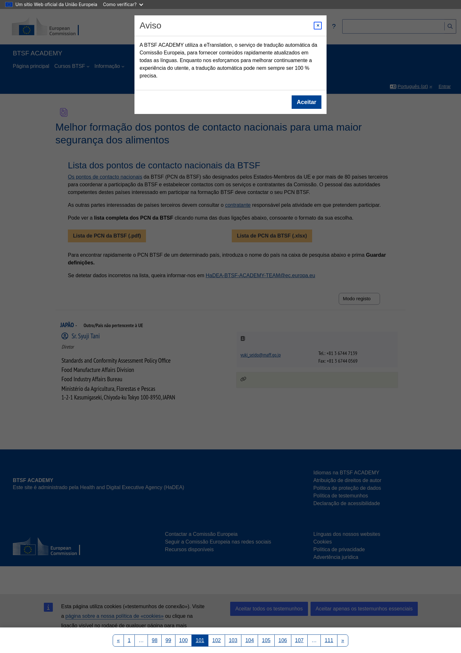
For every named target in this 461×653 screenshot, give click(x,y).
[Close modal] (317, 25)
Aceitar (306, 102)
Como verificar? (123, 4)
